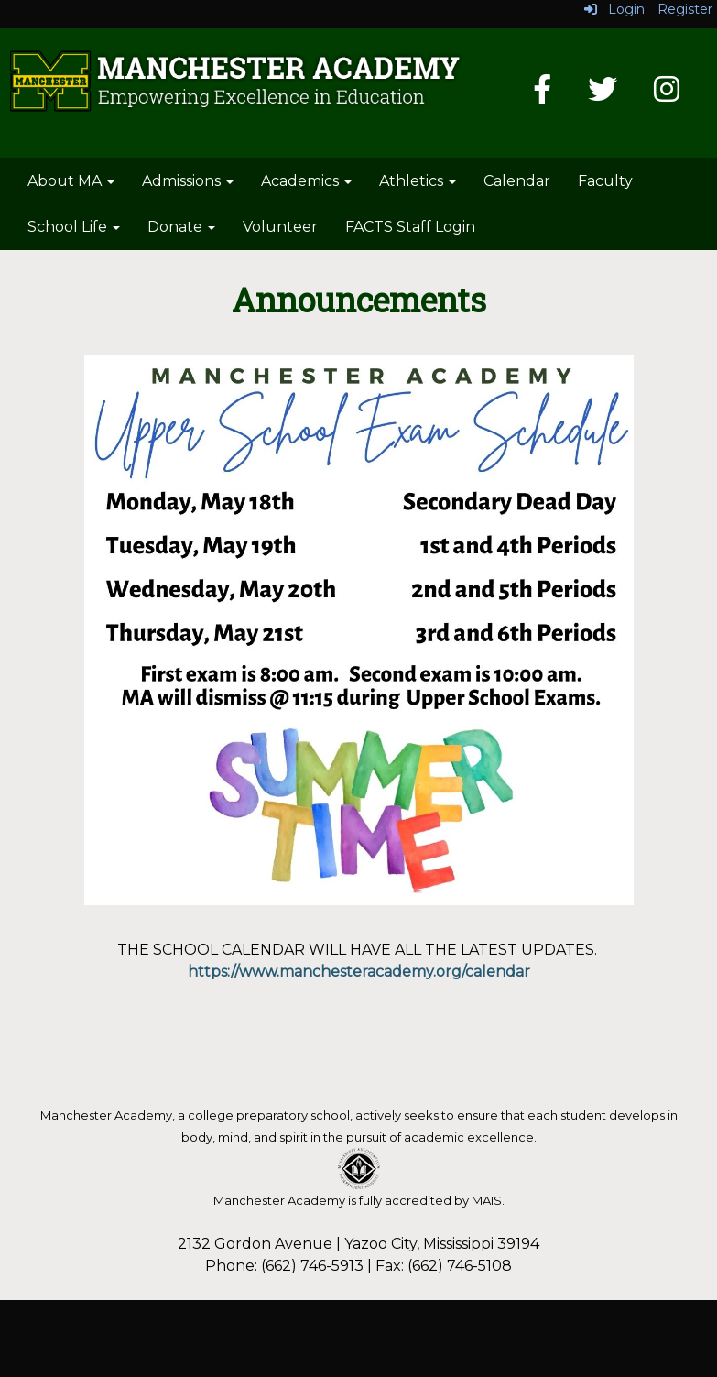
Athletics (417, 181)
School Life (73, 226)
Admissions (188, 181)
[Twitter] (603, 95)
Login (614, 9)
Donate (181, 226)
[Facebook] (542, 95)
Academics (306, 181)
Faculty (605, 181)
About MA (70, 181)
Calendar (516, 181)
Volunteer (280, 226)
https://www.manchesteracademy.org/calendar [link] (359, 971)
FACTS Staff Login (410, 226)
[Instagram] (667, 95)
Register (684, 9)
